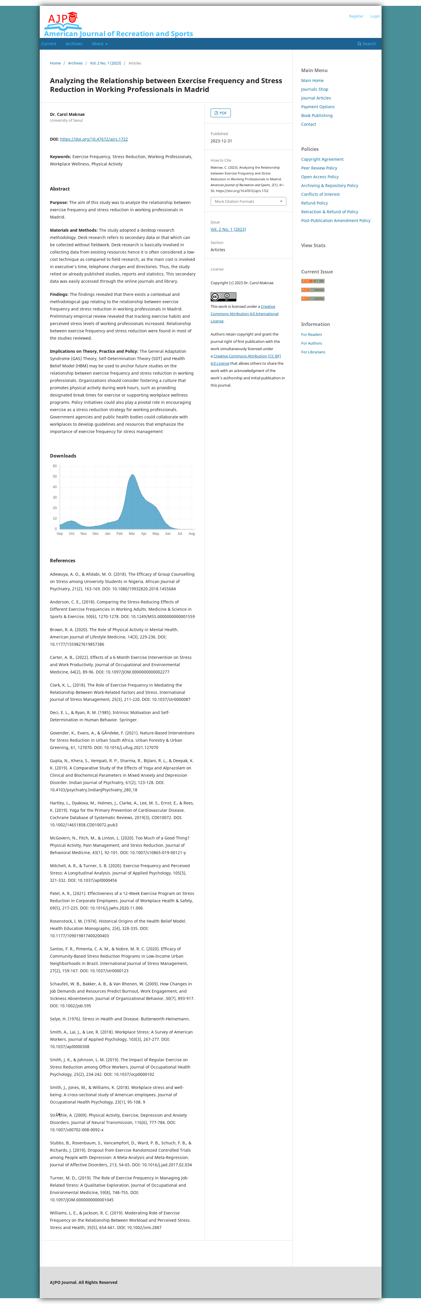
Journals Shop (314, 89)
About (98, 43)
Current (48, 43)
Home (55, 63)
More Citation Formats (234, 201)
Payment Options (318, 106)
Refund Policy (314, 203)
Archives (74, 43)
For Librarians (313, 352)
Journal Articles (316, 98)
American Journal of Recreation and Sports (118, 33)
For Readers (311, 334)
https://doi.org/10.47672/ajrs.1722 (94, 139)
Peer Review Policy (319, 168)
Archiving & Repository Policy (329, 185)
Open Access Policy (320, 176)
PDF (223, 113)
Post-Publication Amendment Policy (335, 220)
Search (367, 43)
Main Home (312, 80)
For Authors (311, 343)
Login (375, 16)
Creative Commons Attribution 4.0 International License (244, 314)
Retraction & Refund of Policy (329, 211)
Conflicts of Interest (320, 194)
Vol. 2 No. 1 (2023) (105, 63)
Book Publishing (317, 115)
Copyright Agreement (322, 159)
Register (356, 16)
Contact (308, 124)
